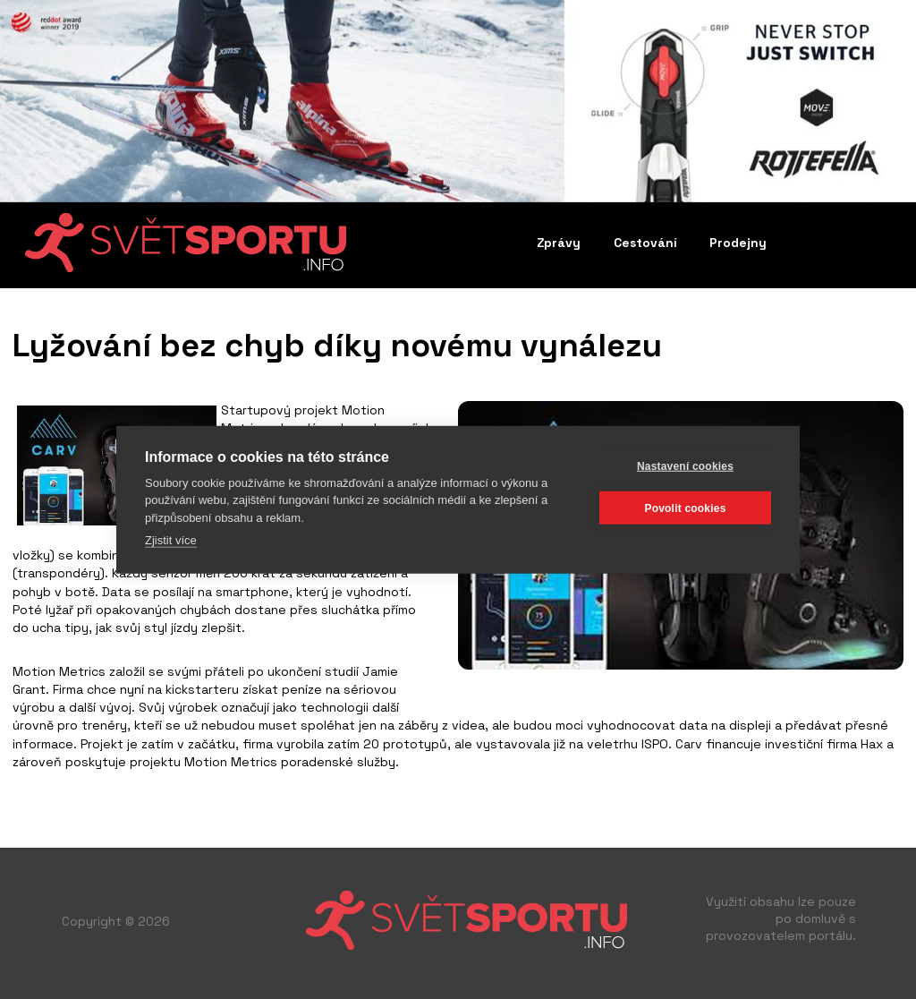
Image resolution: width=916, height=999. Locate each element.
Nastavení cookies (685, 465)
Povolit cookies (684, 507)
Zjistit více (171, 540)
